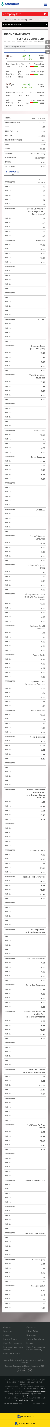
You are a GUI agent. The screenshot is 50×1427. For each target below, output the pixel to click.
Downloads (31, 1335)
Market (15, 19)
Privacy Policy (32, 1331)
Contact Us (31, 1327)
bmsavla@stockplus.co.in (25, 1400)
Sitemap (29, 1343)
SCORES (43, 1388)
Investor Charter (10, 1339)
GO (25, 50)
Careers (6, 1335)
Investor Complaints (35, 1339)
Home (7, 19)
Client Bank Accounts (12, 1343)
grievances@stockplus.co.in (25, 1396)
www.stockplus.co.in (38, 1392)
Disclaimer (7, 1331)
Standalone (12, 171)
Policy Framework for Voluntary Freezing (35, 1348)
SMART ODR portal (11, 1353)
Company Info (25, 19)
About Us (7, 1327)
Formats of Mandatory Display (13, 1348)
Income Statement (40, 19)
